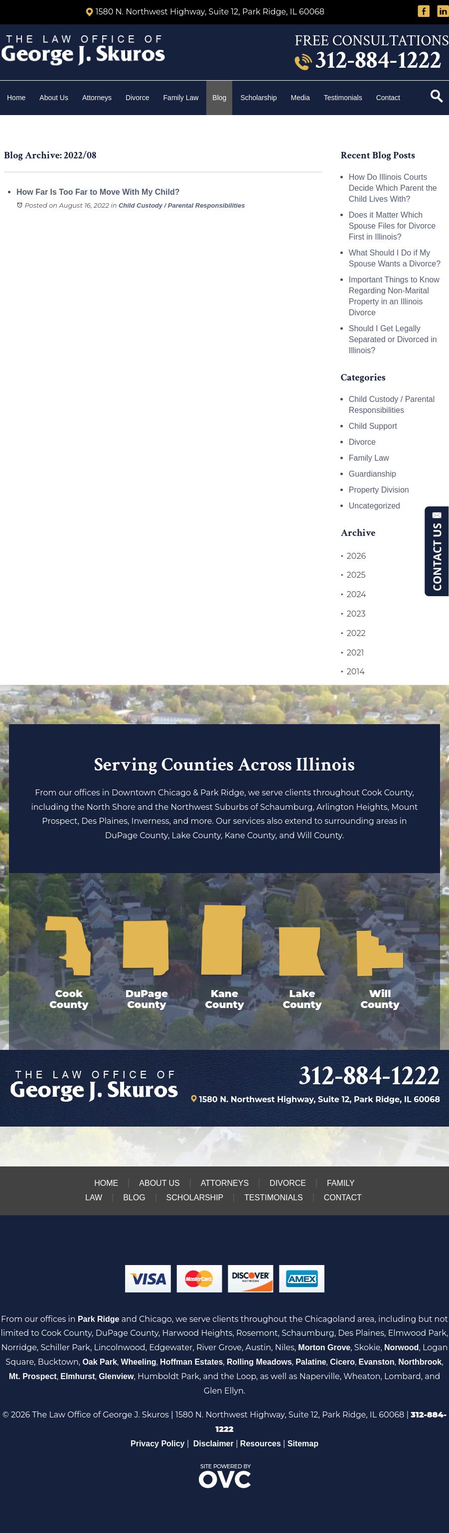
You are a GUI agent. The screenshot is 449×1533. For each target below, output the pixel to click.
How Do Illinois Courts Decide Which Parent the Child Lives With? (393, 188)
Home (16, 98)
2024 (353, 595)
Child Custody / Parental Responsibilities (182, 205)
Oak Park (99, 1362)
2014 (353, 672)
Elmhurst (77, 1376)
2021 (352, 653)
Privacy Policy (158, 1443)
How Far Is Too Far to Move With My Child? (98, 192)
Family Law (181, 98)
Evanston (377, 1362)
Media (300, 98)
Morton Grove (324, 1347)
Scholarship (258, 98)
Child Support (373, 426)
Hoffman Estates (191, 1362)
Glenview (116, 1376)
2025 (353, 575)
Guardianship (372, 474)
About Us (53, 98)
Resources (260, 1443)
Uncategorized (374, 506)
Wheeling (138, 1362)
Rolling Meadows (259, 1362)
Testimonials (343, 98)
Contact (389, 98)
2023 (353, 614)
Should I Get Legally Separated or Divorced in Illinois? (393, 339)
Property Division (379, 490)
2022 (353, 633)
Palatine (311, 1362)
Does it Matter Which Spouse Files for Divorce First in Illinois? (392, 226)
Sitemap (303, 1443)
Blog (219, 98)
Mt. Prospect (33, 1376)
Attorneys (97, 98)
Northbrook (420, 1362)
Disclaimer (213, 1443)
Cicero (342, 1362)
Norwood (401, 1347)
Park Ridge (99, 1319)
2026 (353, 556)
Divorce (137, 98)
